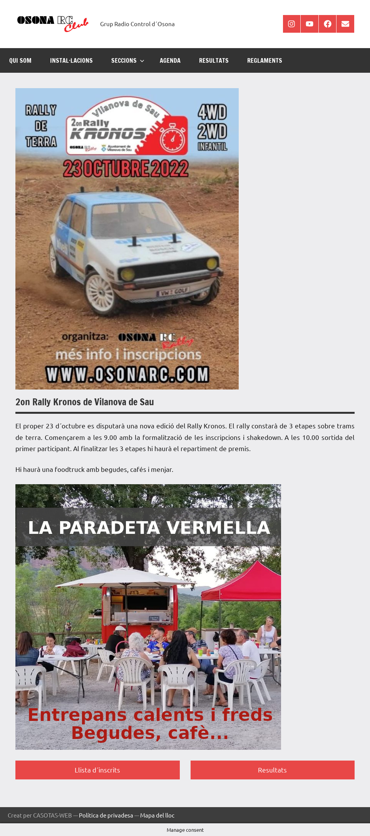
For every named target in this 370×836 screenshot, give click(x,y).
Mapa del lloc (157, 815)
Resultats (272, 770)
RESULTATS (214, 60)
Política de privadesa (106, 815)
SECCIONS (127, 60)
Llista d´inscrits (97, 770)
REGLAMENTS (264, 60)
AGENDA (170, 60)
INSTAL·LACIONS (71, 60)
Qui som (20, 60)
